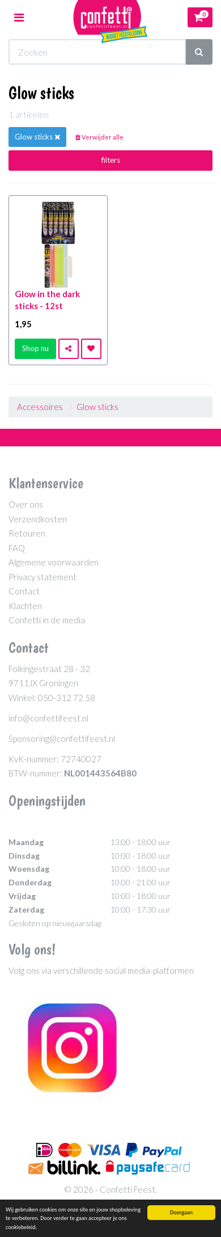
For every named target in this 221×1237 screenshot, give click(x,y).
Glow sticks (97, 407)
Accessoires (40, 407)
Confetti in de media (46, 620)
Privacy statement (42, 577)
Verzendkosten (37, 519)
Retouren (26, 533)
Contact (24, 591)
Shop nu (35, 348)
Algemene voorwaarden (53, 562)
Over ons (25, 504)
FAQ (16, 548)
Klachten (25, 606)
